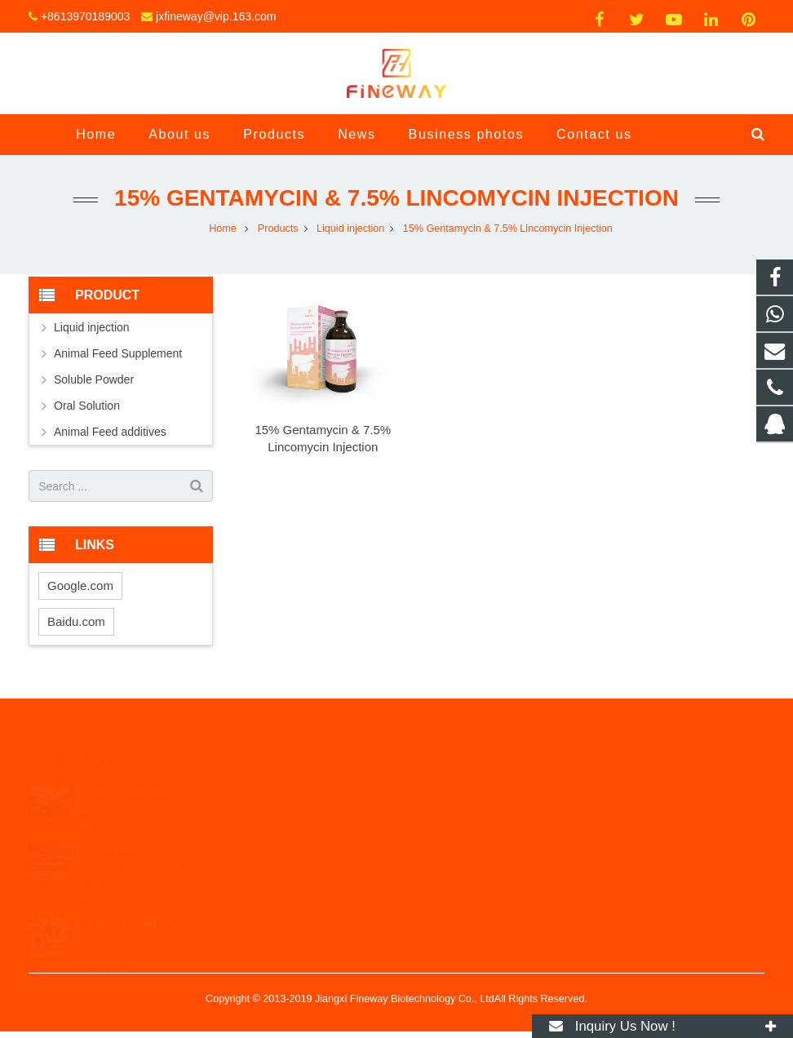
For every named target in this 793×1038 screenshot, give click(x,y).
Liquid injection (92, 327)
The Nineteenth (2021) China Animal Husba (127, 839)
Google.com (80, 585)
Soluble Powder (94, 379)
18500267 (450, 779)
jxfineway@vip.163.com (216, 16)
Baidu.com (76, 621)
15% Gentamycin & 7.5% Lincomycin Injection (396, 198)
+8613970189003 (85, 16)
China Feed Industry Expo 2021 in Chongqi (126, 913)
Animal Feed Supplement (118, 353)
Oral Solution (87, 405)
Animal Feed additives (110, 431)
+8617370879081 (466, 803)
